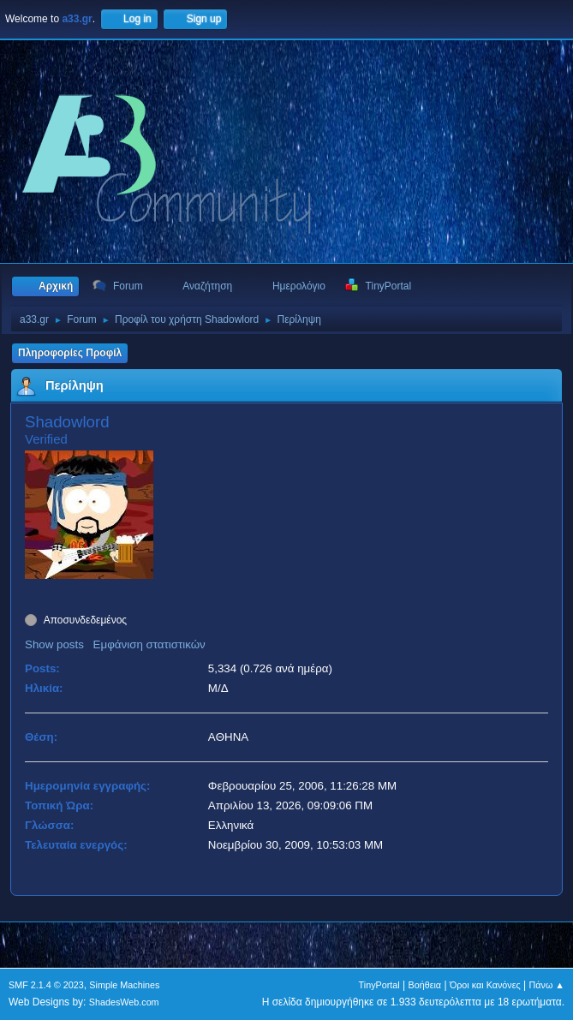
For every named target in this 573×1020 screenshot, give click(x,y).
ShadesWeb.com (124, 1002)
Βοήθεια (424, 985)
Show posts (54, 644)
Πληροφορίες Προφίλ (70, 353)
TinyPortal (379, 985)
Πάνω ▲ (547, 985)
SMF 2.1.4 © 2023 (46, 985)
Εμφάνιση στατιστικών (149, 644)
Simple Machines (124, 985)
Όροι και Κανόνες (485, 985)
